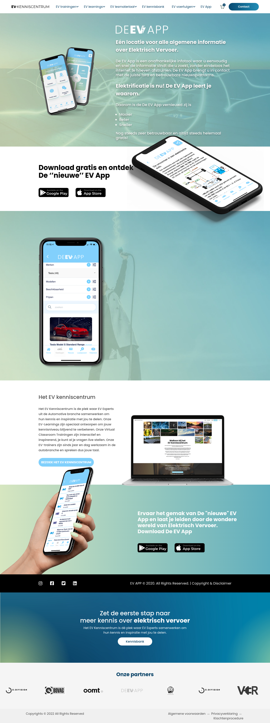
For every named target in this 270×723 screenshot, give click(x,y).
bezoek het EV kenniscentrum (66, 462)
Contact (246, 7)
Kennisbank (135, 641)
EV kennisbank (156, 6)
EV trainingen (67, 6)
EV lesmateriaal (125, 6)
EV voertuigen (185, 6)
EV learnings (95, 6)
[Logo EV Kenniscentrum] (28, 6)
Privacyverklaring (224, 713)
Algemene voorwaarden (187, 713)
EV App (209, 6)
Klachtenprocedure (229, 718)
